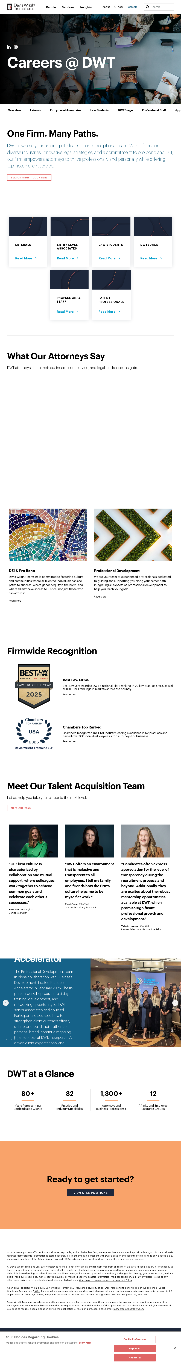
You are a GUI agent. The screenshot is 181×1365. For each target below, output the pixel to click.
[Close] (175, 1348)
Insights (86, 7)
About (106, 7)
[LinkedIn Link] (9, 47)
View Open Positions (94, 1192)
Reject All (134, 1348)
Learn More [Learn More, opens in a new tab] (85, 1342)
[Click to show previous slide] (6, 1003)
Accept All (135, 1357)
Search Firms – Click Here (29, 177)
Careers (133, 7)
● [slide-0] (6, 1039)
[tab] (14, 110)
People (51, 7)
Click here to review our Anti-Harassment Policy (105, 1280)
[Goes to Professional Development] (100, 597)
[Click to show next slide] (175, 1003)
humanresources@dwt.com (128, 1309)
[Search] (147, 7)
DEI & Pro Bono (22, 570)
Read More (24, 258)
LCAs (37, 1291)
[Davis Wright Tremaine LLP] (21, 7)
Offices (119, 7)
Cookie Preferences (135, 1339)
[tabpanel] (90, 721)
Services (68, 7)
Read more (69, 694)
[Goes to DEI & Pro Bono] (15, 601)
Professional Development (116, 570)
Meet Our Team (21, 808)
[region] (90, 1348)
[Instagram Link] (16, 47)
